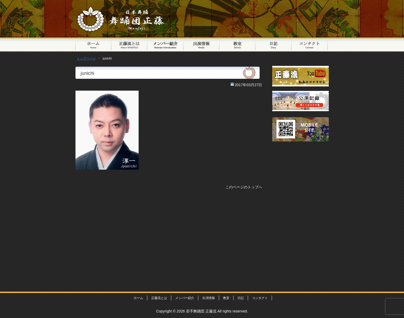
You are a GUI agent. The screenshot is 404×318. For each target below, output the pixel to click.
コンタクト (309, 44)
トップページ (93, 44)
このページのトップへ (243, 187)
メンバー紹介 (165, 44)
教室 (237, 44)
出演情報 (201, 44)
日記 (273, 44)
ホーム (138, 298)
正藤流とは (129, 44)
